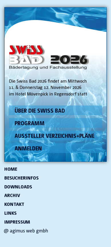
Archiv (12, 195)
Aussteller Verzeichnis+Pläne (54, 135)
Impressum (17, 222)
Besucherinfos (21, 178)
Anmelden (28, 148)
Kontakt (14, 204)
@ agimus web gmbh (26, 230)
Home (10, 169)
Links (10, 213)
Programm (30, 122)
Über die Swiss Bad (40, 110)
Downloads (18, 187)
